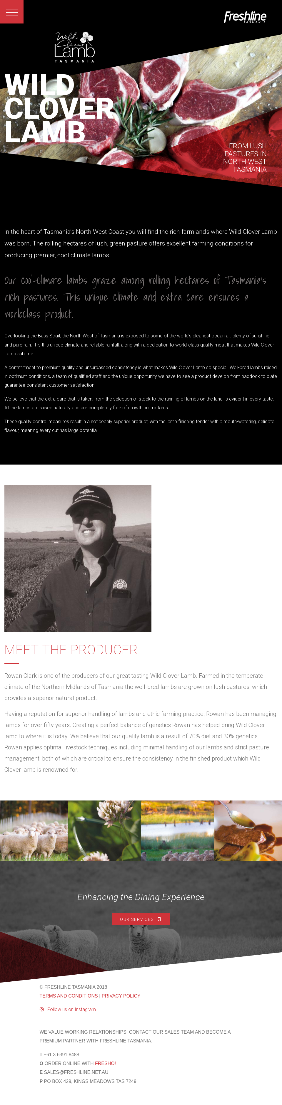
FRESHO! (105, 1063)
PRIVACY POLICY (121, 995)
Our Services (141, 919)
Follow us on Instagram (68, 1009)
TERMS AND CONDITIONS (69, 995)
